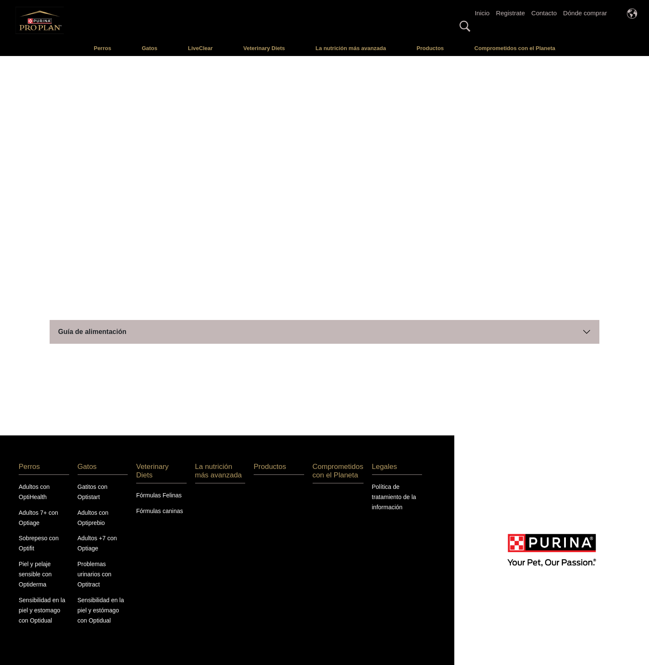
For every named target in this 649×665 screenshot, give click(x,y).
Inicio (482, 13)
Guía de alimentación (92, 331)
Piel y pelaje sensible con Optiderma (35, 574)
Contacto (544, 13)
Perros (102, 48)
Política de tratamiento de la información (394, 497)
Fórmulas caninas (159, 511)
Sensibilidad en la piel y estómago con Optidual (101, 610)
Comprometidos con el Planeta (514, 48)
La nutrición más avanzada (351, 48)
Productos (430, 48)
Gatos (149, 48)
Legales (384, 467)
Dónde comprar (585, 13)
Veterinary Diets (264, 48)
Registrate (510, 13)
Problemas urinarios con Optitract (95, 574)
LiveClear (200, 48)
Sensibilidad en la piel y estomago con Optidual (42, 610)
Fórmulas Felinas (159, 495)
